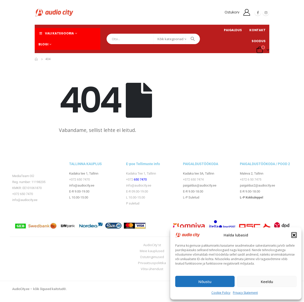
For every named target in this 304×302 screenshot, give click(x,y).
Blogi (43, 44)
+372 (130, 179)
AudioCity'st (152, 245)
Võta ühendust (152, 269)
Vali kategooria (56, 33)
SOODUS (259, 41)
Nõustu (204, 281)
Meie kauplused (152, 251)
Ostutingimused (152, 257)
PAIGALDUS (233, 30)
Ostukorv (232, 12)
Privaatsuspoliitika (152, 263)
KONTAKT (257, 30)
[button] (294, 234)
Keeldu (267, 281)
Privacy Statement (245, 293)
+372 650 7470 (22, 194)
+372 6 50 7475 (250, 179)
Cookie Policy (220, 293)
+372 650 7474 (193, 179)
